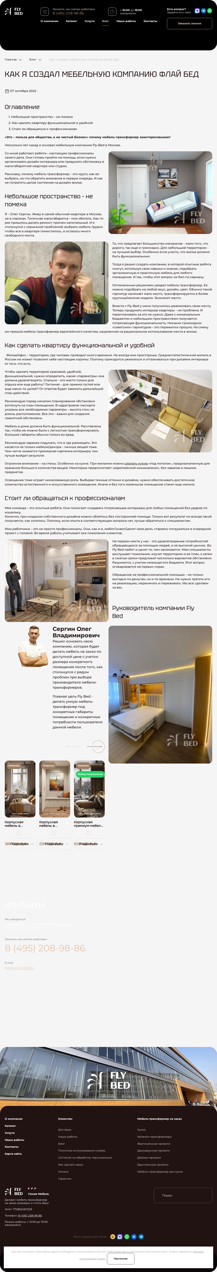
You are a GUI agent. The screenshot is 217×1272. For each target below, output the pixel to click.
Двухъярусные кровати (153, 1150)
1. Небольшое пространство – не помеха (41, 117)
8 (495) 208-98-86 (68, 13)
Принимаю (121, 1258)
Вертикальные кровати (153, 1143)
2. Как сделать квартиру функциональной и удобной (51, 123)
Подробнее (22, 844)
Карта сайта (13, 1153)
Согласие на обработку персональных (85, 1157)
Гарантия (64, 1178)
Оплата (63, 1171)
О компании (49, 21)
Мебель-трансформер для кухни (160, 1171)
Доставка (64, 1129)
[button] (71, 746)
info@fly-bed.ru (20, 968)
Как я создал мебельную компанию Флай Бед (84, 59)
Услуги (90, 21)
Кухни (141, 1129)
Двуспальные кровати (153, 1164)
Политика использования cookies (81, 1150)
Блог (105, 21)
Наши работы (126, 21)
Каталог (71, 21)
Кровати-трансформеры (154, 1136)
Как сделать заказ (70, 1164)
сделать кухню (136, 463)
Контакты (150, 21)
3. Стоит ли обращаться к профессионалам (43, 129)
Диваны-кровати (149, 1157)
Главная (11, 59)
